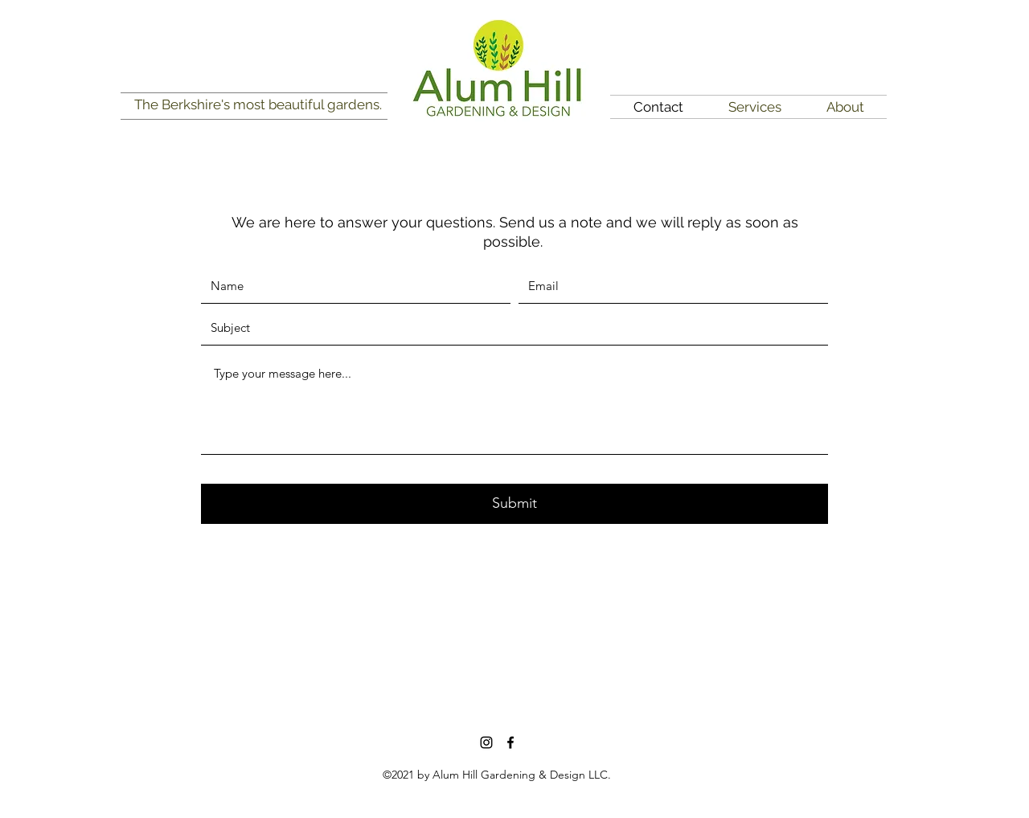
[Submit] (514, 504)
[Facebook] (510, 742)
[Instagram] (486, 742)
